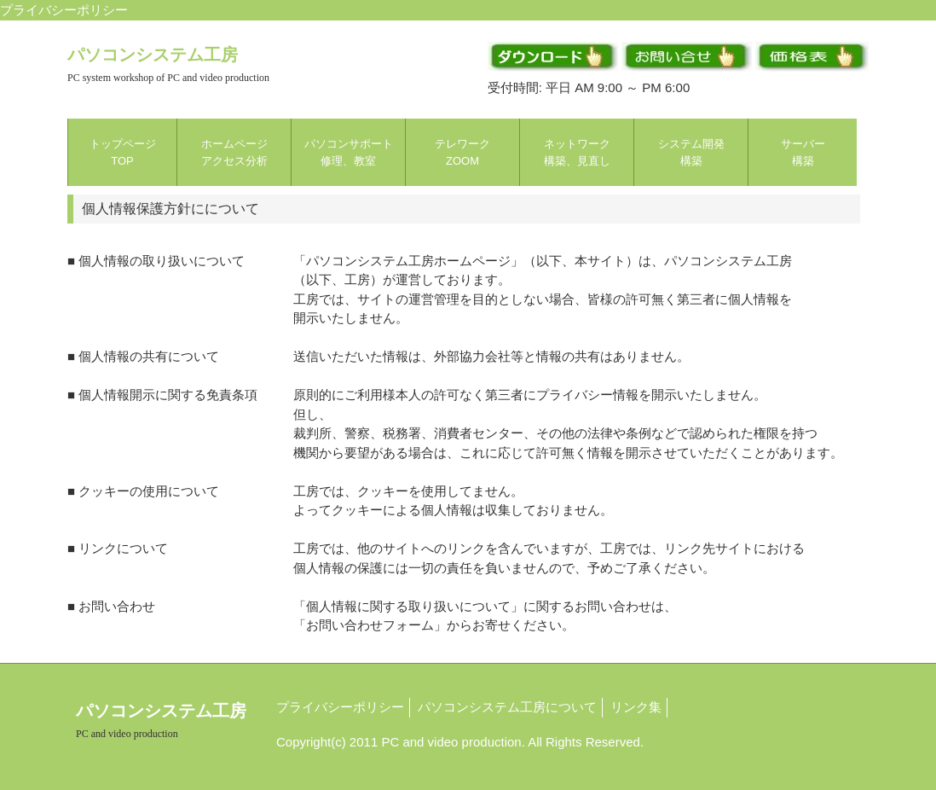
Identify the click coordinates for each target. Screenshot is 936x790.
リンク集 (636, 707)
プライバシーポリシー (340, 707)
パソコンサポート (348, 152)
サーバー (803, 152)
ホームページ (234, 152)
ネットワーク (577, 152)
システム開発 (691, 152)
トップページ (123, 152)
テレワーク (462, 152)
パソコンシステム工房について (507, 707)
